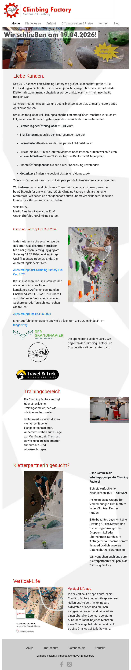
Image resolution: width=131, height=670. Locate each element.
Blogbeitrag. (20, 325)
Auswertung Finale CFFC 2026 (32, 314)
